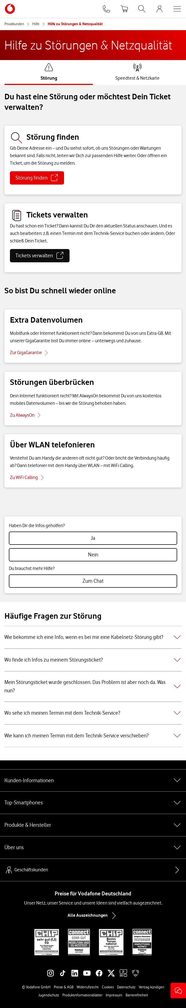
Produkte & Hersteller (93, 825)
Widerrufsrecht (88, 987)
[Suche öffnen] (142, 9)
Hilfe (35, 24)
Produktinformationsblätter (82, 995)
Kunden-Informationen (93, 780)
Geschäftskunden (26, 870)
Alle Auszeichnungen (93, 915)
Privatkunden (14, 24)
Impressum (114, 995)
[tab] (49, 72)
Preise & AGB (63, 987)
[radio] (93, 538)
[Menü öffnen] (177, 9)
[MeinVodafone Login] (159, 9)
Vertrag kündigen (151, 987)
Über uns (93, 847)
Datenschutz (126, 987)
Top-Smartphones (93, 802)
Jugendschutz (48, 995)
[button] (178, 990)
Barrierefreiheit (137, 995)
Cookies (108, 987)
